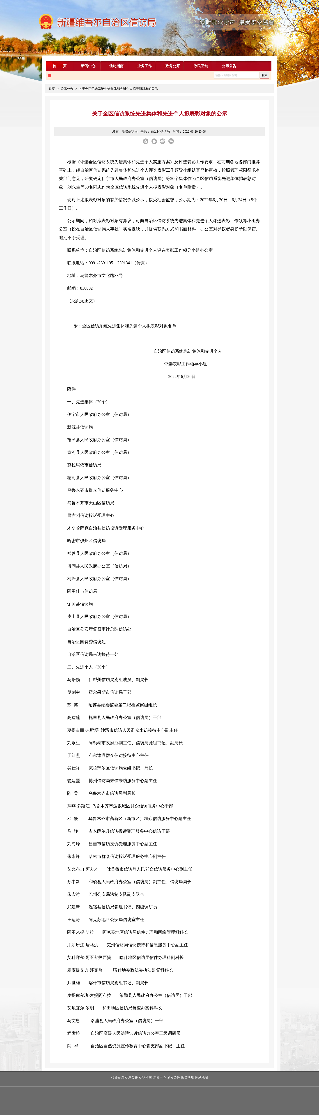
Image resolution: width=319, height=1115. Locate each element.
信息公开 (131, 1077)
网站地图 (201, 1077)
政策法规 (187, 1077)
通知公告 (173, 1077)
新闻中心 (159, 1077)
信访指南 (145, 1077)
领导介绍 (118, 1077)
